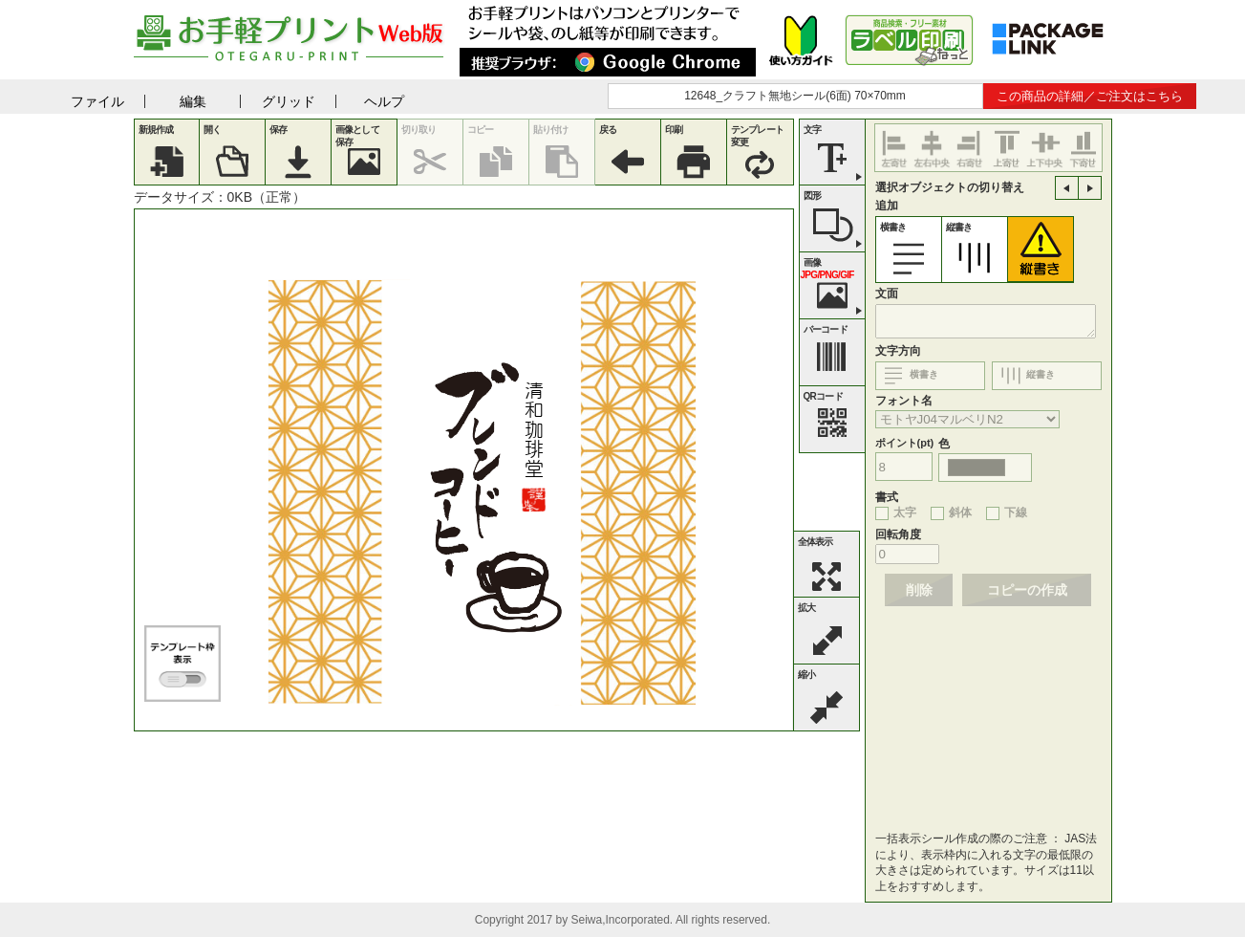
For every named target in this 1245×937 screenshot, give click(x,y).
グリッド (288, 101)
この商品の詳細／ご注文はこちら (1090, 96)
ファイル (97, 101)
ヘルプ (384, 101)
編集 (193, 101)
